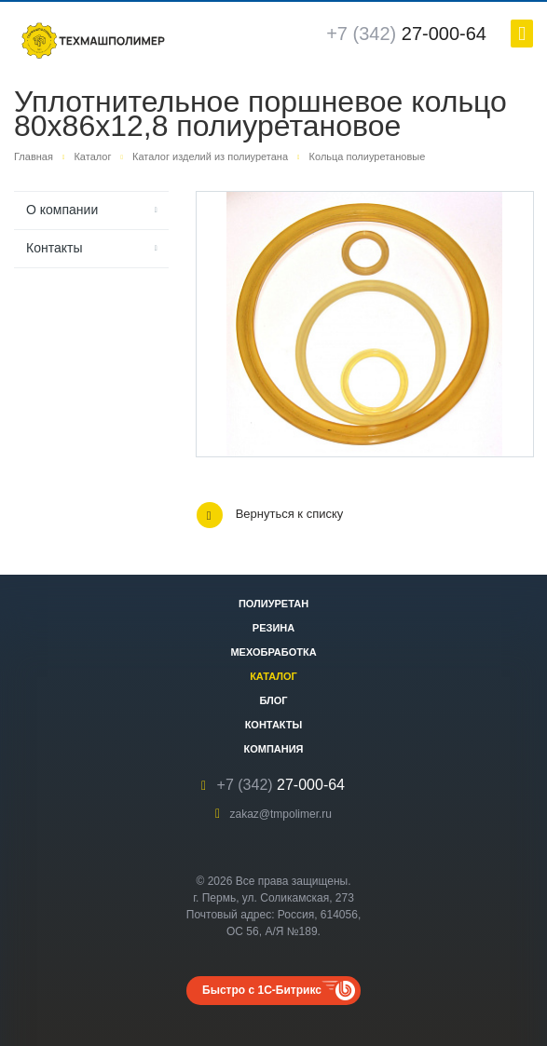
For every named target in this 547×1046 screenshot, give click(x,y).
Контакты (54, 247)
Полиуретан (273, 603)
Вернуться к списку (270, 515)
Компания (273, 748)
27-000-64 (406, 33)
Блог (273, 700)
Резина (273, 627)
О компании (62, 209)
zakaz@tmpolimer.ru (280, 814)
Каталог (273, 676)
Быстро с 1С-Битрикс (261, 990)
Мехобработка (273, 652)
